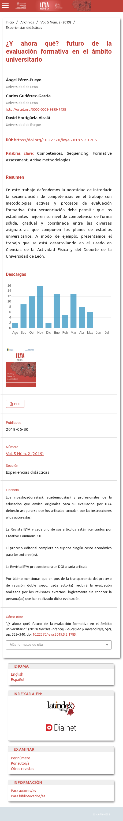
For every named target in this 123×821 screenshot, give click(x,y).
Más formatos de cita (26, 645)
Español (17, 679)
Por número (20, 758)
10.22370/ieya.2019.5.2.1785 (54, 634)
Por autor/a (20, 763)
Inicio (10, 22)
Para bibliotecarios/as (28, 796)
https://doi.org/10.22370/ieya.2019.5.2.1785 (55, 140)
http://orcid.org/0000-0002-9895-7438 (36, 109)
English (17, 674)
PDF (17, 404)
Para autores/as (23, 790)
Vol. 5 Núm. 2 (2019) (55, 22)
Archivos (27, 22)
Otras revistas (22, 769)
